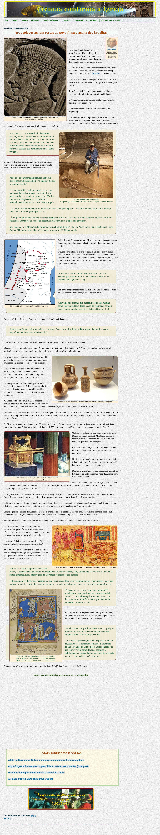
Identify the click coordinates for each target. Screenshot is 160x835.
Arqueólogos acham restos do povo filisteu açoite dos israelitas (61, 32)
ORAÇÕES (67, 20)
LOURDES (35, 20)
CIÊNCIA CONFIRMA (20, 20)
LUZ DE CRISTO (92, 20)
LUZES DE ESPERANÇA (51, 20)
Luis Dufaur (111, 49)
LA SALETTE (78, 20)
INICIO (7, 20)
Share (6, 818)
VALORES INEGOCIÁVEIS (110, 20)
